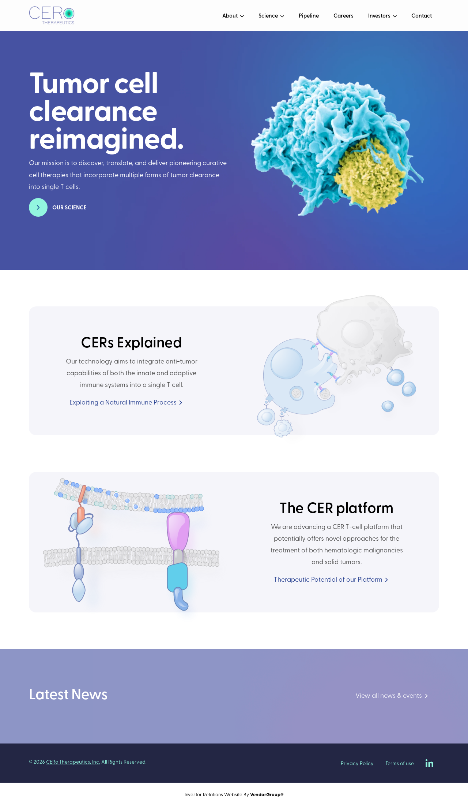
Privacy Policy (357, 763)
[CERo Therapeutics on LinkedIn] (429, 763)
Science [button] (268, 15)
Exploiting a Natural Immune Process (123, 401)
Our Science (69, 207)
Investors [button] (380, 15)
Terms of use (399, 763)
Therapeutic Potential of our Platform (328, 579)
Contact (421, 15)
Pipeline (309, 15)
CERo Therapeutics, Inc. (73, 761)
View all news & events (388, 695)
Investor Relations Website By (234, 794)
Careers (343, 15)
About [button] (230, 15)
